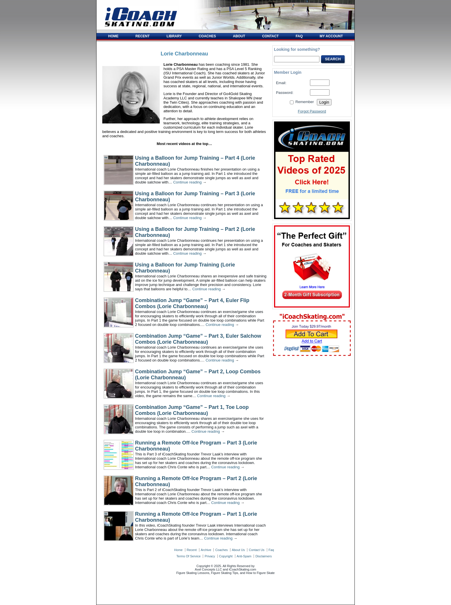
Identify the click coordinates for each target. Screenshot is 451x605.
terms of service (188, 556)
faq (271, 550)
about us (238, 550)
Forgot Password (312, 111)
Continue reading (190, 182)
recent (192, 550)
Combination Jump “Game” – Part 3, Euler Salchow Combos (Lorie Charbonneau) (198, 339)
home (178, 550)
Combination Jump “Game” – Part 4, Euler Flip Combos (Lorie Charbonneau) (192, 303)
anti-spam (244, 556)
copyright (226, 556)
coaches (221, 550)
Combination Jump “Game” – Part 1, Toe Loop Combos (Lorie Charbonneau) (192, 410)
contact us (256, 550)
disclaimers (263, 556)
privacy (210, 556)
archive (206, 550)
